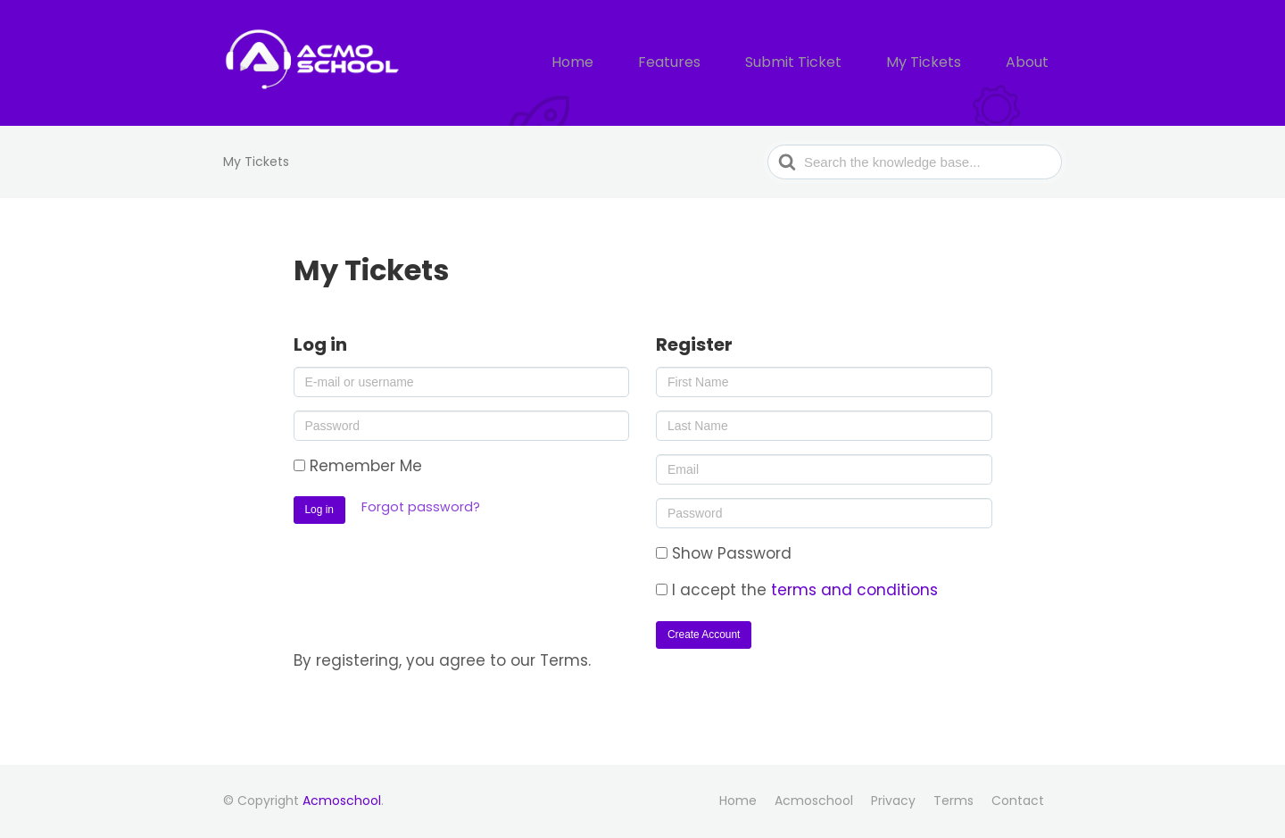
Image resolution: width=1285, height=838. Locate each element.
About (1032, 63)
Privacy (893, 800)
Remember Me (358, 466)
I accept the (797, 590)
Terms (953, 800)
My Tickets (942, 63)
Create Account (703, 634)
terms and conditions (854, 590)
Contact (1017, 800)
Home (630, 63)
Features (715, 63)
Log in (319, 509)
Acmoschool (342, 800)
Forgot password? (420, 507)
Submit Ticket (826, 63)
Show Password (724, 553)
